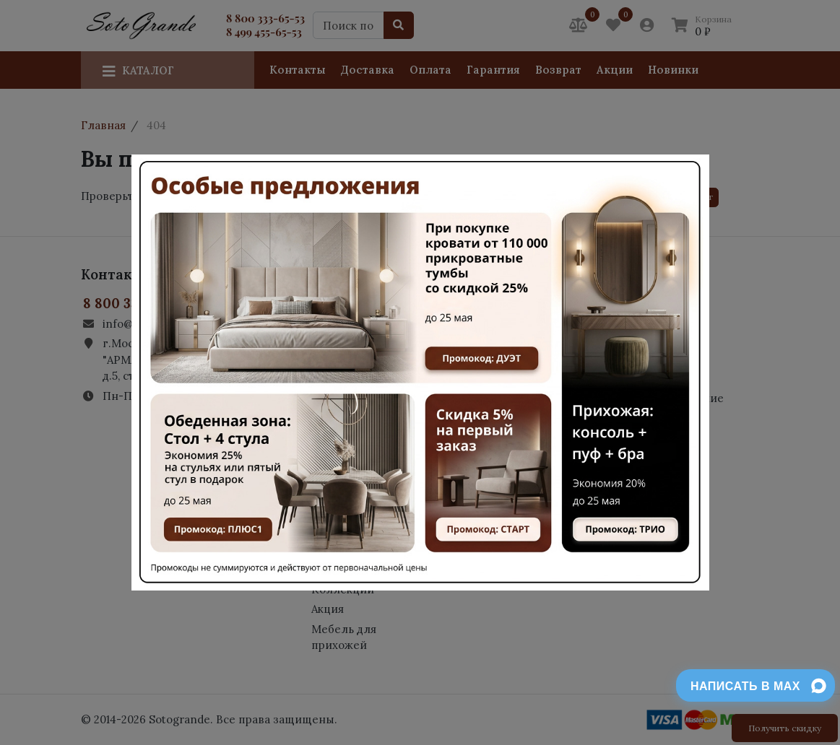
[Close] (690, 181)
